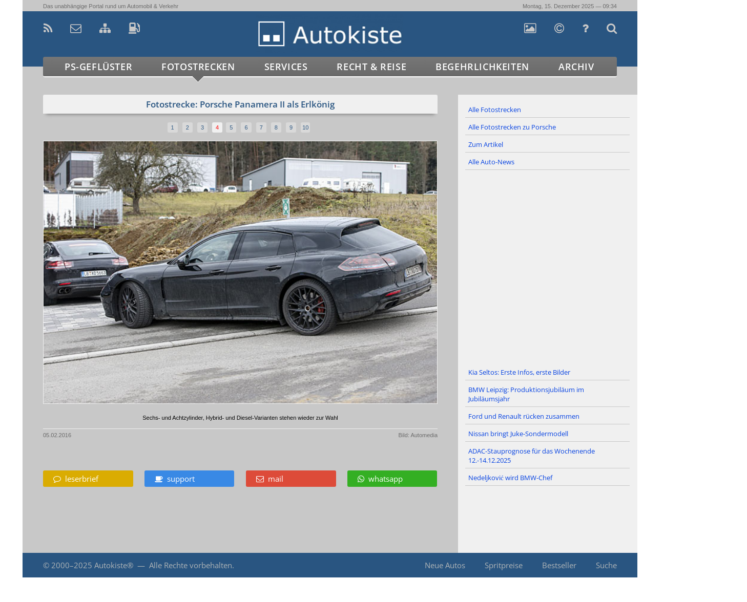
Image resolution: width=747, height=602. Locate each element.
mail (269, 479)
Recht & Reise (371, 66)
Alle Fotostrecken (494, 109)
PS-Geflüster (98, 66)
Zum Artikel (485, 144)
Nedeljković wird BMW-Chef (510, 477)
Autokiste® (113, 565)
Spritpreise (504, 565)
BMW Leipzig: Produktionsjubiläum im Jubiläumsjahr (526, 394)
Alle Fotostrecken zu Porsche (512, 127)
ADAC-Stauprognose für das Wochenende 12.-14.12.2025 (531, 455)
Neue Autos (445, 565)
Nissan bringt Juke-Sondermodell (518, 433)
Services (286, 66)
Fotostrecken (198, 66)
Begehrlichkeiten (482, 66)
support (175, 479)
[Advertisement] (547, 267)
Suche (606, 565)
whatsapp (380, 479)
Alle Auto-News (491, 161)
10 (305, 127)
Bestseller (559, 565)
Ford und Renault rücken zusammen (523, 416)
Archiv (576, 66)
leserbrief (75, 479)
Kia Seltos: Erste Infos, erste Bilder (519, 372)
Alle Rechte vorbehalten (190, 565)
